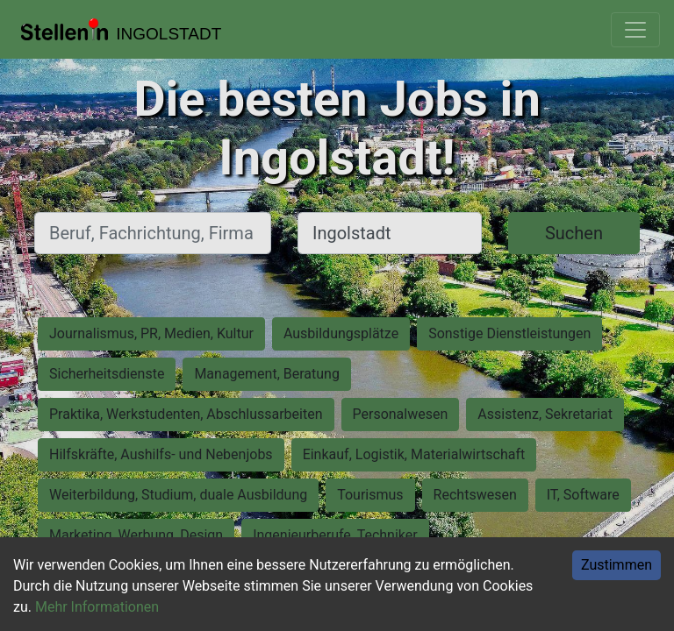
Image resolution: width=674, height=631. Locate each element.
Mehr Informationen (97, 607)
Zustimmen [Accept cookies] (616, 565)
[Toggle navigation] (635, 29)
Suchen (574, 233)
